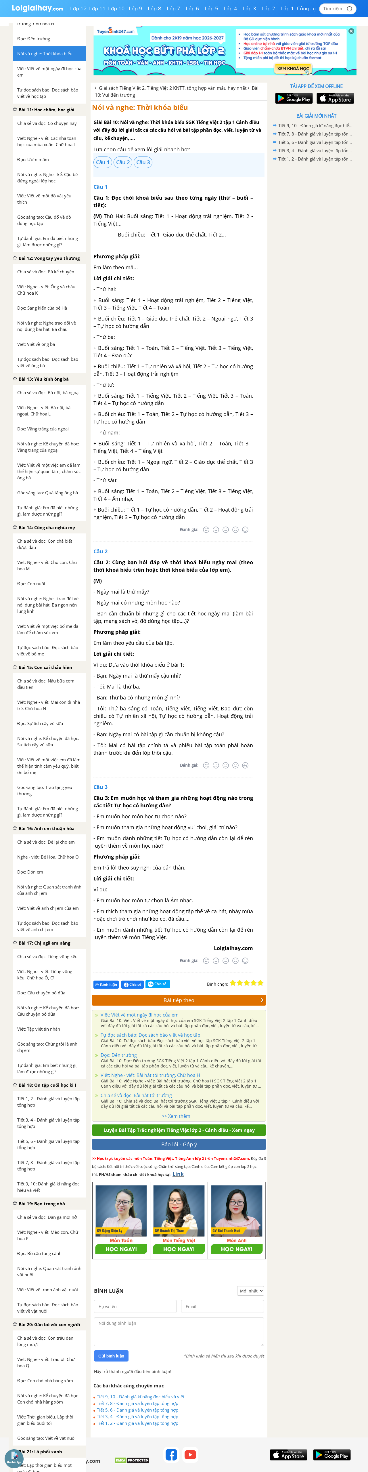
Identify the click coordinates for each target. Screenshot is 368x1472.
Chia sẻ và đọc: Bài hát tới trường (135, 1095)
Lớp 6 (192, 8)
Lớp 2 (268, 8)
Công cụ (306, 8)
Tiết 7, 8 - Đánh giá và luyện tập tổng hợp (137, 1403)
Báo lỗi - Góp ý (179, 1144)
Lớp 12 (78, 8)
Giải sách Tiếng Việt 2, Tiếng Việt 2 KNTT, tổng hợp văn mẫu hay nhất (173, 88)
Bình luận (106, 985)
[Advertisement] (316, 254)
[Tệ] (216, 529)
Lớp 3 (249, 8)
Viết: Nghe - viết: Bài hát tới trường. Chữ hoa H (149, 1075)
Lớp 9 (135, 8)
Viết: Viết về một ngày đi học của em (139, 1015)
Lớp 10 (116, 8)
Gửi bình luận (111, 1356)
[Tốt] (235, 529)
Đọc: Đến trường (118, 1055)
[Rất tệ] (206, 529)
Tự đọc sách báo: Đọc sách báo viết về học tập (149, 1035)
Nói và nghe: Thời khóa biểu (140, 107)
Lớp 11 (97, 8)
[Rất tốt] (245, 529)
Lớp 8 (154, 8)
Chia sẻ (132, 984)
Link (178, 1173)
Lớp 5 (211, 8)
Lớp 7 (173, 8)
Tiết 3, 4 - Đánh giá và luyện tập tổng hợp (137, 1416)
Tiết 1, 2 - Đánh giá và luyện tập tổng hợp (137, 1423)
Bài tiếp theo (214, 1000)
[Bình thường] (225, 529)
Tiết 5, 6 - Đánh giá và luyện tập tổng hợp (137, 1410)
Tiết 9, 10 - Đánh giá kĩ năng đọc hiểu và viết (140, 1396)
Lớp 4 (230, 8)
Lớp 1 (287, 8)
